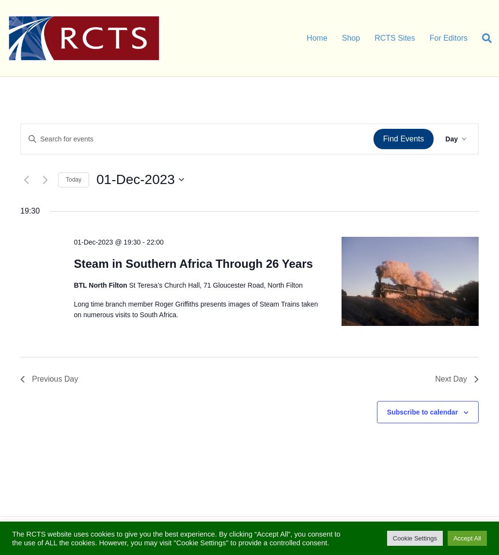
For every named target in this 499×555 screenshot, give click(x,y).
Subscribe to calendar (422, 412)
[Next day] (45, 179)
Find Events (403, 139)
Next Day (457, 379)
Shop (351, 38)
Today (73, 179)
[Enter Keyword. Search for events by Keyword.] (197, 139)
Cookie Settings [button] (415, 538)
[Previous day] (26, 179)
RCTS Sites (394, 38)
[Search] (483, 38)
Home (317, 38)
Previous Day (49, 379)
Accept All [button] (467, 538)
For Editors (449, 38)
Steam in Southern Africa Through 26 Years (193, 263)
